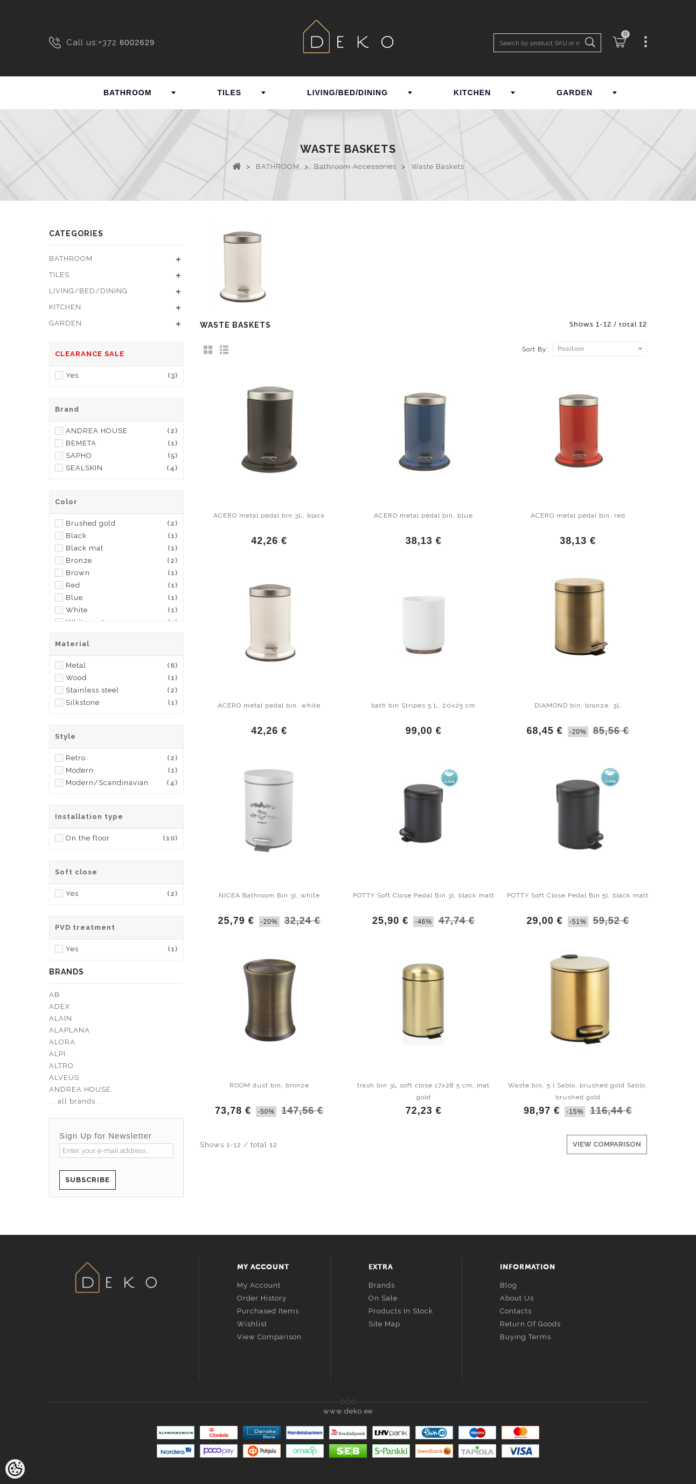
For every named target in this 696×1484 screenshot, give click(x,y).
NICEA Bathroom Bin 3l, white (269, 895)
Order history (262, 1298)
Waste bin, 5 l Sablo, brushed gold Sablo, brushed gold (578, 1091)
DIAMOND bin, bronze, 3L (577, 705)
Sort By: (535, 349)
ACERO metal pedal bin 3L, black (269, 515)
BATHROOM (127, 92)
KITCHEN (472, 92)
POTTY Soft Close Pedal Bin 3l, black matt (424, 895)
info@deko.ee (133, 1343)
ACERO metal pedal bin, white (269, 705)
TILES (229, 92)
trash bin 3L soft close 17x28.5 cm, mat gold (423, 1091)
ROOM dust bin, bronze (269, 1085)
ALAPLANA (69, 1030)
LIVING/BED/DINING (347, 92)
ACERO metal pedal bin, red (578, 515)
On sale (383, 1298)
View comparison (269, 1337)
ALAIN (60, 1018)
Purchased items (268, 1311)
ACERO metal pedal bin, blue (423, 515)
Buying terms (525, 1337)
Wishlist (252, 1324)
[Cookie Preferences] (15, 1469)
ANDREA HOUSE (80, 1089)
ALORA (62, 1042)
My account (259, 1285)
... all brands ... (76, 1101)
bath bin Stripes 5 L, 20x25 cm (423, 705)
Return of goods (530, 1324)
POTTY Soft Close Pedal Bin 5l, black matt (578, 895)
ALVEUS (64, 1077)
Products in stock (400, 1311)
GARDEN (574, 92)
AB (54, 995)
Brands (381, 1285)
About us (517, 1298)
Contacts (516, 1311)
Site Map (384, 1324)
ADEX (59, 1006)
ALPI (57, 1054)
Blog (508, 1285)
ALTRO (61, 1066)
